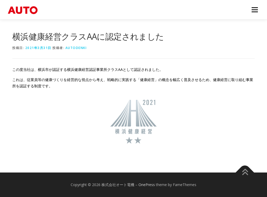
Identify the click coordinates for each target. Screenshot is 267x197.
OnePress (146, 184)
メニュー (254, 9)
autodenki (76, 48)
